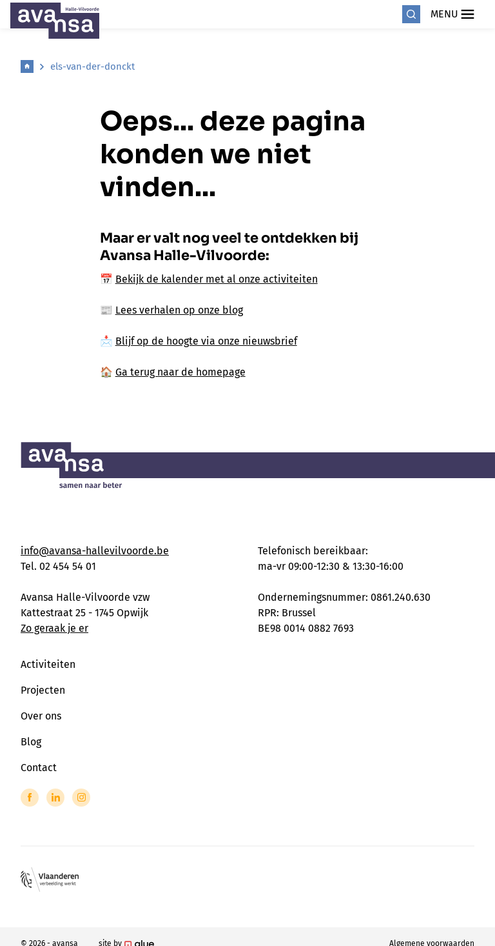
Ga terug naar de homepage (180, 372)
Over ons (41, 716)
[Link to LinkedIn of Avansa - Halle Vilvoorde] (55, 798)
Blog (31, 742)
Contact (39, 767)
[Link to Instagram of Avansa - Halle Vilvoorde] (81, 798)
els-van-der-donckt (92, 66)
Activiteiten (48, 664)
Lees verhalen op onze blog (179, 310)
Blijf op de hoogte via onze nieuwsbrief (206, 341)
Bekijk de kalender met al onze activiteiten (216, 279)
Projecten (43, 690)
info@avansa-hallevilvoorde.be (95, 551)
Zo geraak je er (54, 628)
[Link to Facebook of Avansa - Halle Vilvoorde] (30, 798)
